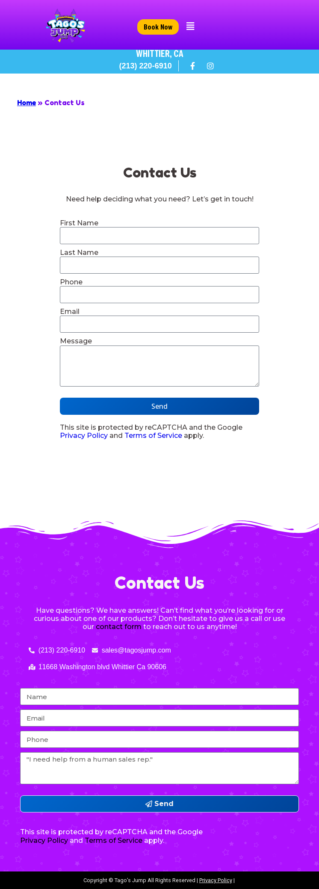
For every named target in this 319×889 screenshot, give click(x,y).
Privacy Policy (84, 435)
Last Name (79, 252)
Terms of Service (153, 435)
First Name (79, 223)
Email (70, 311)
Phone (71, 282)
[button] (190, 27)
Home (26, 102)
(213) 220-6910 (145, 66)
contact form (119, 627)
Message (76, 341)
